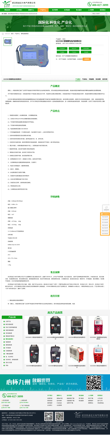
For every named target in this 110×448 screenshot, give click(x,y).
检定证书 (74, 48)
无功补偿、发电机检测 (11, 359)
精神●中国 (59, 398)
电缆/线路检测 (8, 330)
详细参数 (86, 52)
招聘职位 (90, 403)
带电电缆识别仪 (24, 13)
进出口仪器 (8, 362)
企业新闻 (59, 405)
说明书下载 (70, 403)
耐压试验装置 (8, 324)
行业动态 (59, 403)
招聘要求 (90, 400)
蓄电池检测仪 (25, 33)
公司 (22, 413)
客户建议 (81, 398)
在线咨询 (106, 208)
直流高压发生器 (32, 13)
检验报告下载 (70, 398)
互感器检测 (8, 350)
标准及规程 (86, 48)
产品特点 (74, 52)
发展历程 (49, 398)
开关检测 (7, 348)
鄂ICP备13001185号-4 (30, 413)
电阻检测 (7, 342)
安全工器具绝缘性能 (10, 327)
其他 (6, 365)
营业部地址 (101, 403)
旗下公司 (100, 400)
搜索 (106, 14)
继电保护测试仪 (9, 336)
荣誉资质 (49, 400)
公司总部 (100, 398)
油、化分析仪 (8, 356)
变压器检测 (8, 333)
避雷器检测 (8, 345)
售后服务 (81, 400)
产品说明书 (62, 48)
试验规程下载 (70, 400)
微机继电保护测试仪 (13, 13)
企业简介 (49, 405)
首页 (12, 33)
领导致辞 (49, 403)
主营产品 (7, 321)
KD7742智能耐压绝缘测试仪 (70, 56)
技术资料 (59, 400)
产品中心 (17, 33)
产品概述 (62, 52)
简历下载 (90, 398)
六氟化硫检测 (8, 353)
